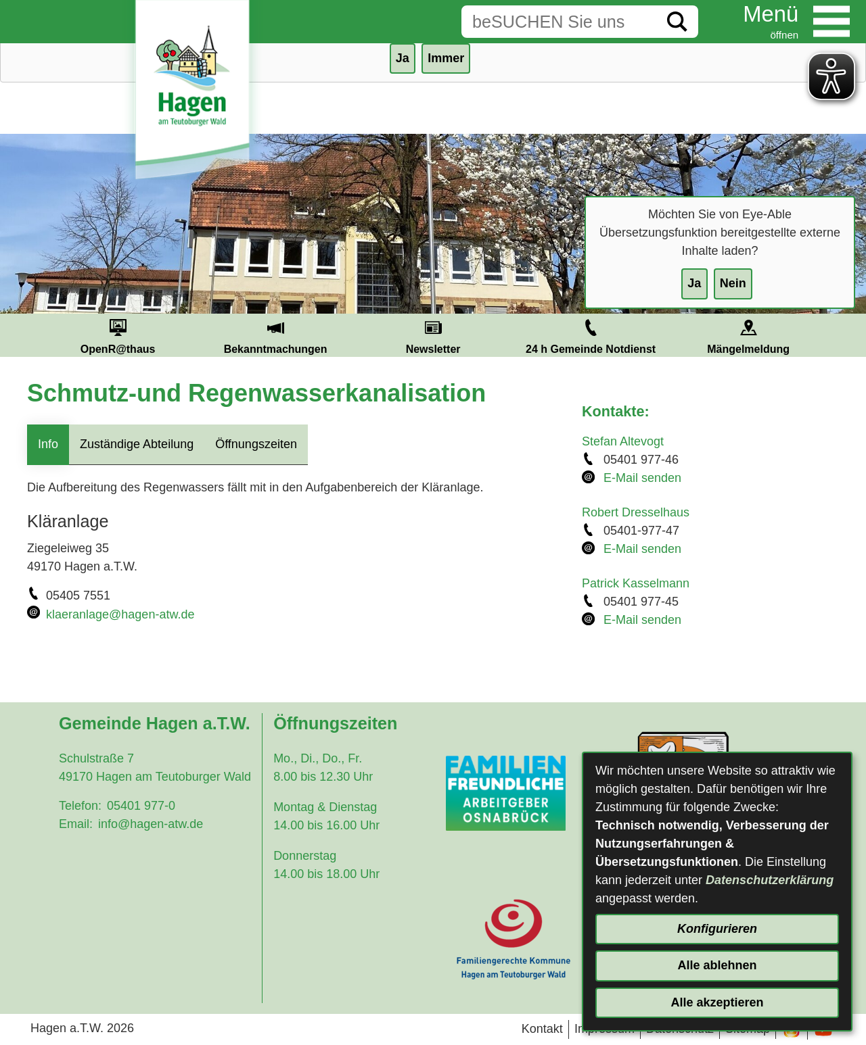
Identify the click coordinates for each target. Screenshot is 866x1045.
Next (843, 335)
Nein (733, 283)
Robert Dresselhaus (635, 512)
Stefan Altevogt (623, 441)
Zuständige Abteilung (136, 444)
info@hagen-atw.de (150, 824)
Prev (23, 335)
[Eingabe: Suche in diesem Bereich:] (558, 21)
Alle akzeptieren (716, 1002)
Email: (76, 824)
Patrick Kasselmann (635, 583)
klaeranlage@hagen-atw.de (120, 614)
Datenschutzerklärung (770, 880)
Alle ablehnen (716, 965)
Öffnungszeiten (256, 444)
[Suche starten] (677, 21)
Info (48, 444)
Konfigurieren (717, 928)
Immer (446, 58)
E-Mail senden (642, 478)
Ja (694, 283)
